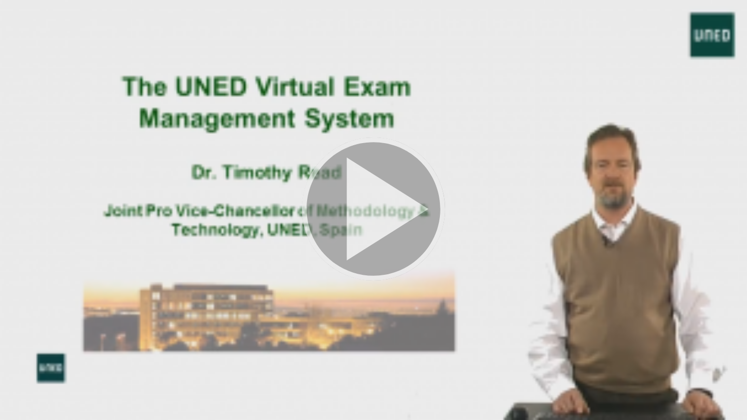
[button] (373, 210)
